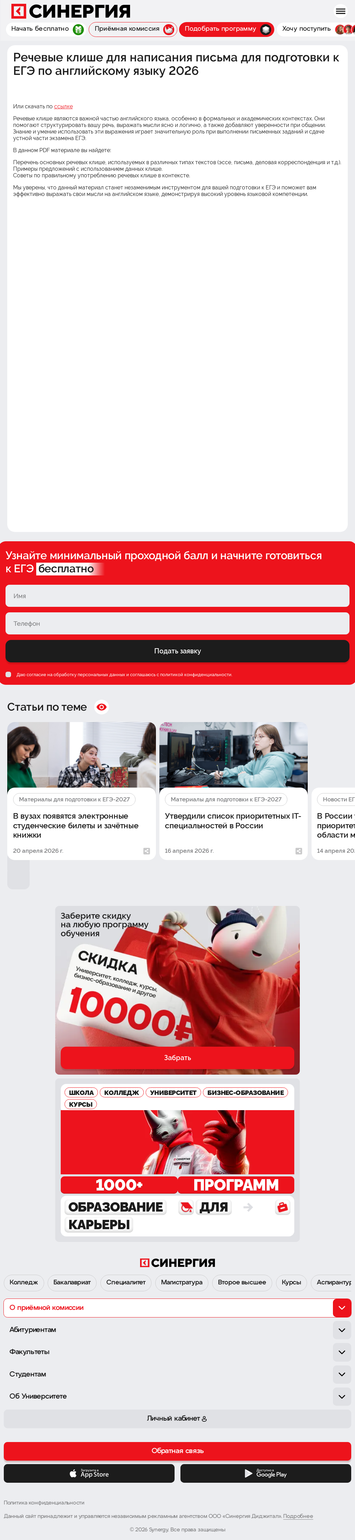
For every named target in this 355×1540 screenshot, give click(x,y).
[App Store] (89, 1473)
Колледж (24, 1283)
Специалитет (126, 1283)
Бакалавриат (72, 1283)
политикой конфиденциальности (195, 674)
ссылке (63, 106)
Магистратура (182, 1283)
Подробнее (298, 1516)
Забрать (177, 1058)
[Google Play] (266, 1473)
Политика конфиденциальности (44, 1503)
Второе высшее (242, 1283)
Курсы (291, 1283)
